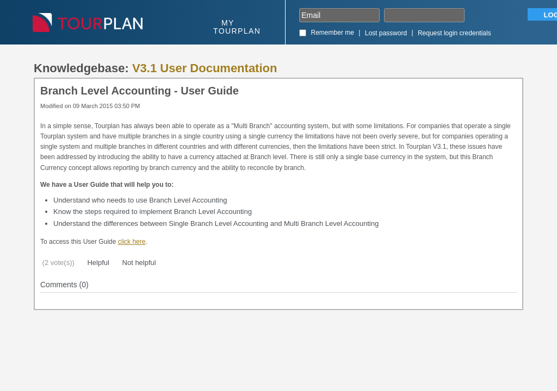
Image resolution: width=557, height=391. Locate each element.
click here (132, 241)
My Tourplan (237, 26)
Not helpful (138, 263)
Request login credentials (454, 33)
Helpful (97, 263)
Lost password (386, 33)
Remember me (332, 32)
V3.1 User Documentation (204, 68)
